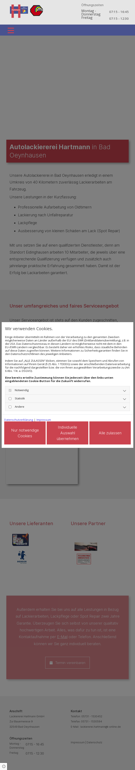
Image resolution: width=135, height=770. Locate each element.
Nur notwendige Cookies (31, 433)
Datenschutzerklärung (18, 419)
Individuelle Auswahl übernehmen (71, 433)
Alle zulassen (111, 433)
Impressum (44, 419)
